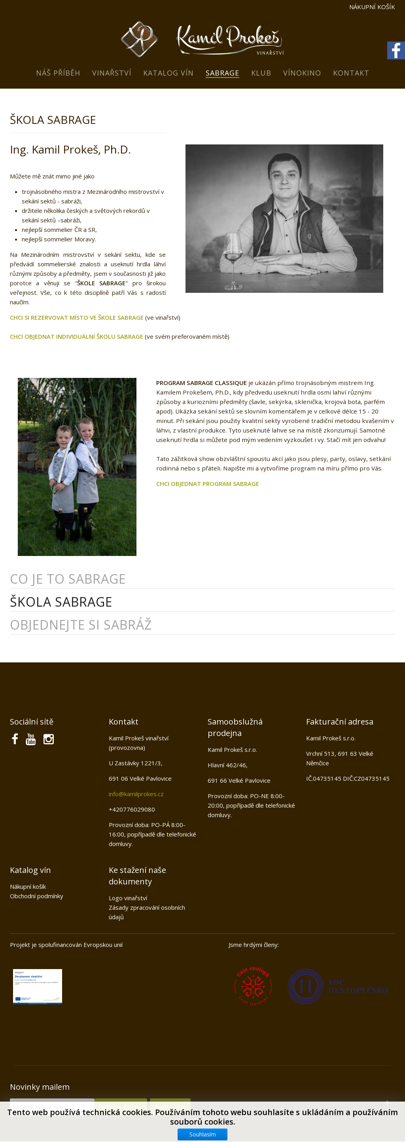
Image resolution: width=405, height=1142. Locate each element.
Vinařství (111, 73)
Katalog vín (168, 73)
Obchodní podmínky (36, 896)
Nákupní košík (28, 886)
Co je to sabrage (68, 578)
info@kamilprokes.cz (136, 794)
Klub (261, 73)
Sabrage (222, 73)
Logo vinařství (128, 898)
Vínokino (302, 73)
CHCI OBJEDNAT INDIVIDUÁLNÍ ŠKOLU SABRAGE (76, 336)
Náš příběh (58, 73)
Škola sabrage (61, 601)
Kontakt (351, 73)
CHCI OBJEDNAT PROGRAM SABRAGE (207, 484)
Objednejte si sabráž (81, 624)
